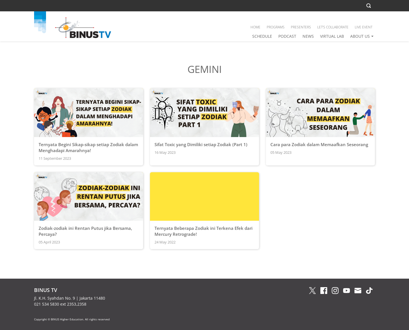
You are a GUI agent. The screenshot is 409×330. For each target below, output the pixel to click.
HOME (255, 27)
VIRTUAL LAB (332, 36)
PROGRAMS (276, 27)
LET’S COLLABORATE (333, 27)
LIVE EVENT (363, 27)
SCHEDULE (262, 36)
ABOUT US (360, 36)
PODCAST (287, 36)
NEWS (308, 36)
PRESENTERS (301, 27)
